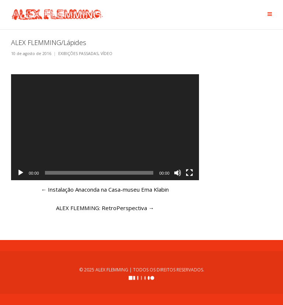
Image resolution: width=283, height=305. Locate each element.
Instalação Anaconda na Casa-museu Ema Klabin (105, 189)
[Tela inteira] (189, 173)
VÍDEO (106, 53)
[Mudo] (177, 173)
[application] (105, 127)
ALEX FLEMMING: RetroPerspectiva (105, 208)
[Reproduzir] (20, 173)
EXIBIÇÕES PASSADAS (78, 53)
